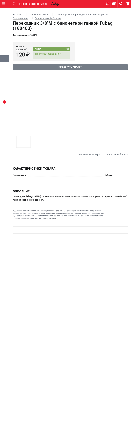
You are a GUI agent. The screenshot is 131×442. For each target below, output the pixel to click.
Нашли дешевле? (21, 48)
